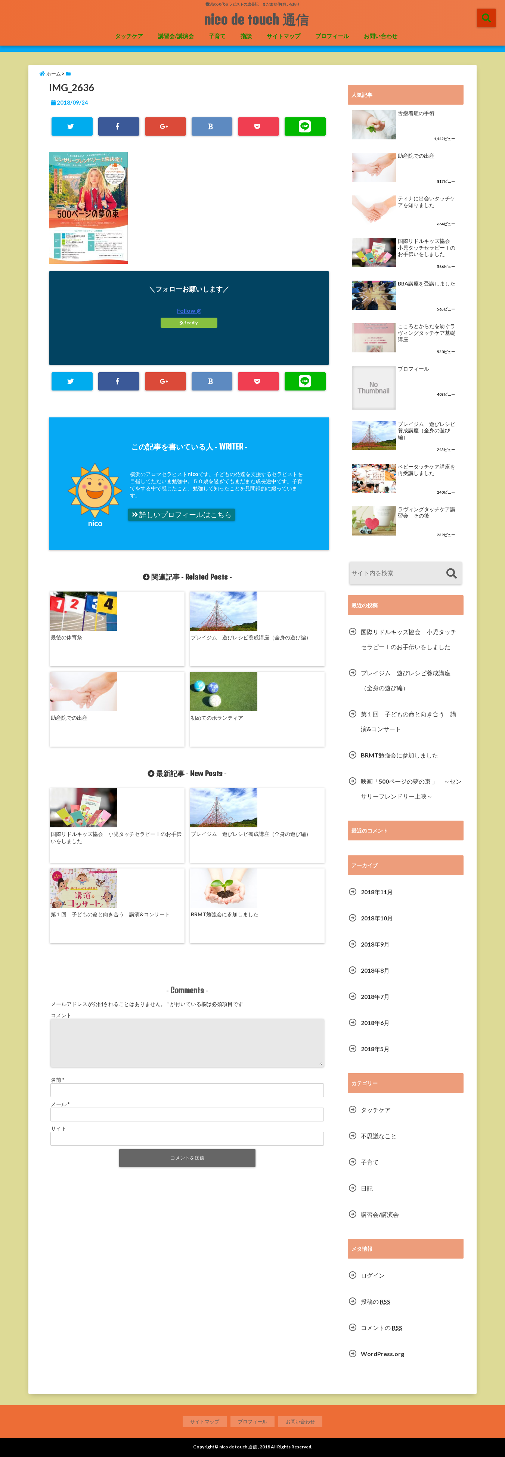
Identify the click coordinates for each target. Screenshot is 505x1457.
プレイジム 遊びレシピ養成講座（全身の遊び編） (152, 639)
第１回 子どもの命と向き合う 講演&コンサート (222, 764)
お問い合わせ (380, 36)
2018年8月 (375, 970)
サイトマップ (283, 36)
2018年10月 (377, 918)
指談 (246, 36)
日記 (367, 1188)
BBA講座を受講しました (426, 284)
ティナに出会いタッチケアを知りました (426, 201)
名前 (57, 947)
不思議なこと (379, 1135)
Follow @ (189, 310)
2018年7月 (375, 996)
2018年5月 (375, 1048)
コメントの (381, 1327)
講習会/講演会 (176, 36)
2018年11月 (377, 891)
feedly (189, 322)
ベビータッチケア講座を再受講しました (426, 470)
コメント (61, 873)
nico (95, 523)
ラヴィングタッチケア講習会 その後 (426, 512)
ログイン (373, 1275)
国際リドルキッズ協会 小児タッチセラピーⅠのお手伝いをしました (82, 768)
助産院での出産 (209, 635)
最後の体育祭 (66, 635)
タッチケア (129, 36)
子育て (217, 36)
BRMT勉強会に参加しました (292, 764)
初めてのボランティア (287, 635)
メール (60, 971)
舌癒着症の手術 (416, 113)
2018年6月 (375, 1022)
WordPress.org (382, 1353)
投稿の (375, 1301)
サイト (58, 995)
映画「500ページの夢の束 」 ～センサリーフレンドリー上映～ (411, 789)
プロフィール (332, 36)
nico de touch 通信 (256, 19)
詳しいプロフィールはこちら (182, 514)
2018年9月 (375, 944)
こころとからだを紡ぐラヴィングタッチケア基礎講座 (426, 332)
